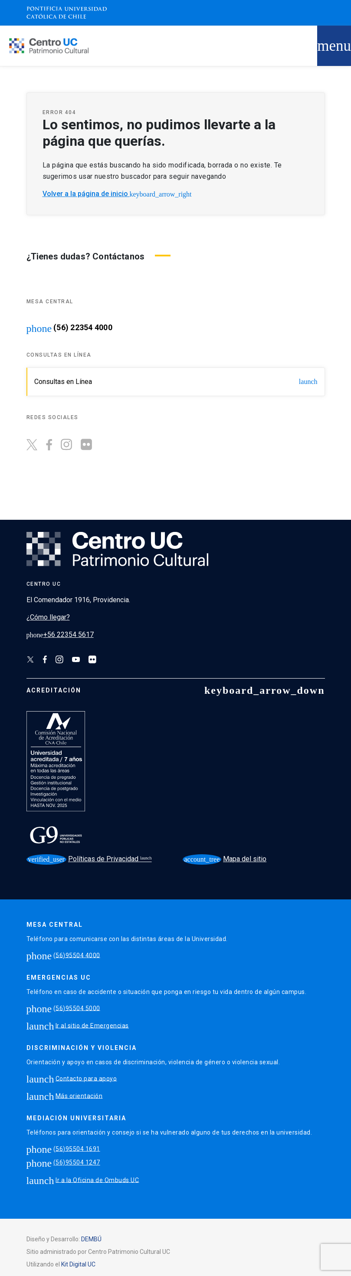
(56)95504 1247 (76, 1162)
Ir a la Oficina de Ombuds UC (97, 1179)
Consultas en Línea (176, 381)
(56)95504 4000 (76, 954)
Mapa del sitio (225, 859)
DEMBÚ (91, 1239)
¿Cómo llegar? (48, 617)
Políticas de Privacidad (83, 859)
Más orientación (79, 1095)
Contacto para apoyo (86, 1078)
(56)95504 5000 (76, 1007)
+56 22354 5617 (60, 634)
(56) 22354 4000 (82, 327)
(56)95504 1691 (76, 1148)
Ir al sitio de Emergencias (92, 1025)
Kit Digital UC (78, 1264)
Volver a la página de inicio (117, 194)
